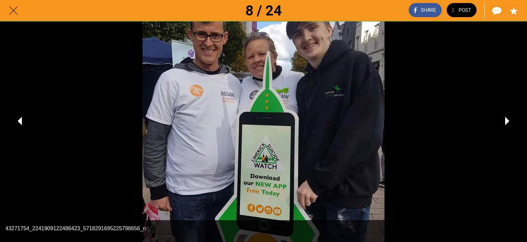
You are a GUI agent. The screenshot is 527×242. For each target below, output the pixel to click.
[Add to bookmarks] (513, 11)
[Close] (13, 11)
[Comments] (496, 11)
